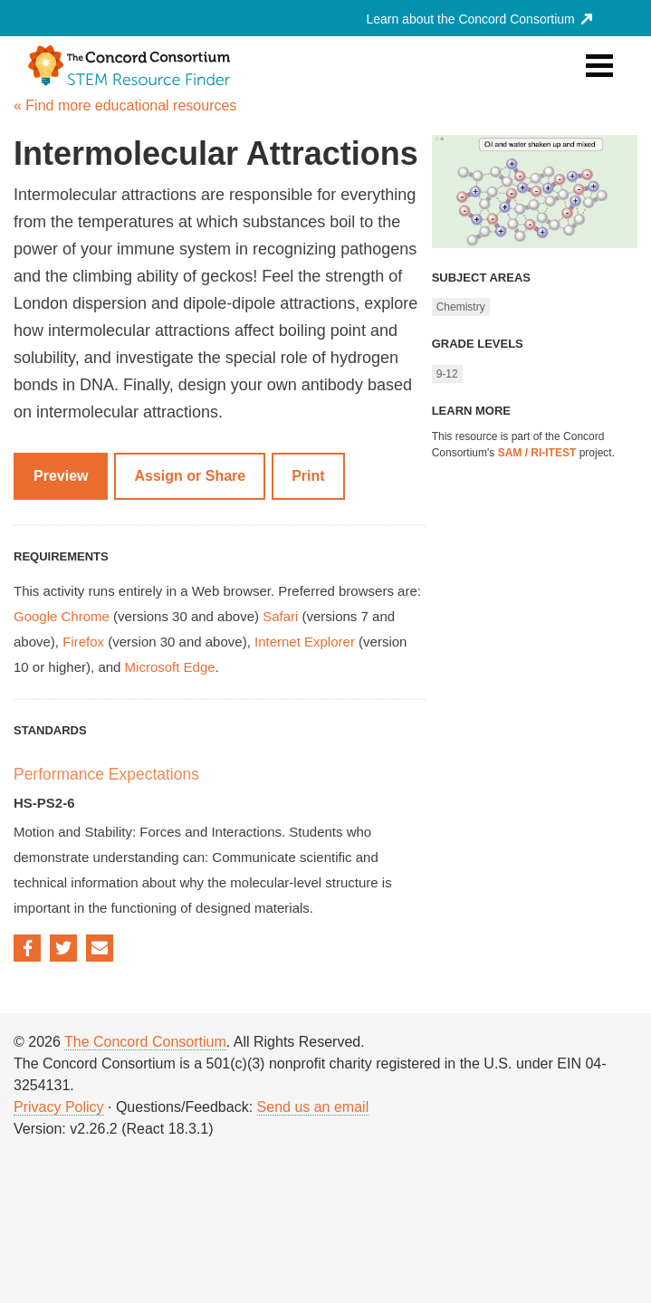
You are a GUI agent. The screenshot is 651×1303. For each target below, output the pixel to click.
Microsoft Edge (170, 667)
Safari (280, 616)
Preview (61, 476)
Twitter (63, 948)
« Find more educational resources (125, 105)
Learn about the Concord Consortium (478, 19)
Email (99, 948)
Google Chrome (62, 616)
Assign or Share (189, 476)
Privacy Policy (59, 1107)
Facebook (27, 948)
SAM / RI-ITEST (537, 452)
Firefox (83, 641)
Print (308, 476)
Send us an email (313, 1107)
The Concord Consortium (145, 1041)
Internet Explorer (304, 641)
